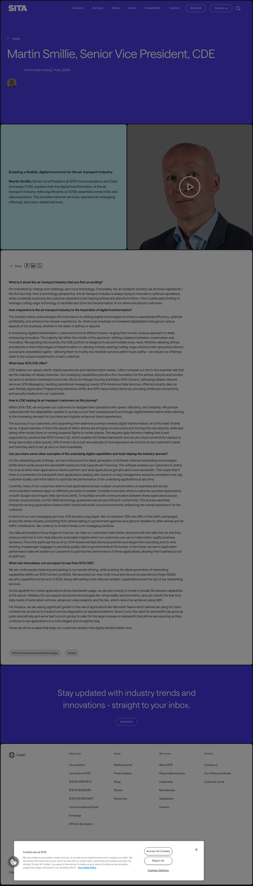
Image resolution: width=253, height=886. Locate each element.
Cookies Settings (158, 870)
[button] (13, 862)
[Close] (196, 850)
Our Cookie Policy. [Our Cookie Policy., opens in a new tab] (87, 867)
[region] (109, 860)
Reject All (158, 860)
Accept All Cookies (158, 851)
